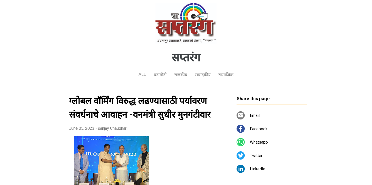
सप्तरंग (186, 57)
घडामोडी (160, 74)
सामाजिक (225, 74)
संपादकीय (203, 74)
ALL (142, 74)
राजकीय (180, 74)
